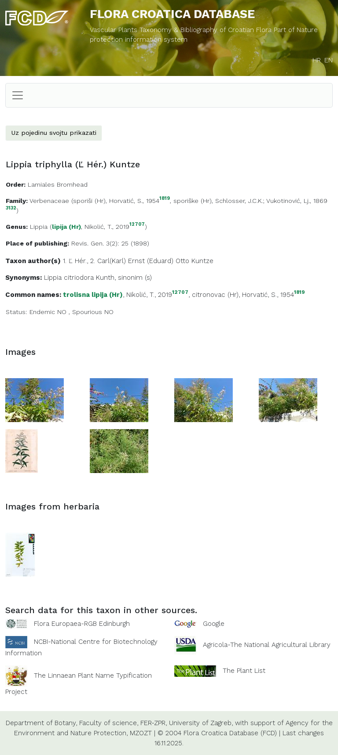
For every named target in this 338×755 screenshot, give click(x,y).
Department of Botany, (41, 723)
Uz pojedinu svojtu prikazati (53, 132)
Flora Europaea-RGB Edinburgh (82, 624)
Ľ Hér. (78, 261)
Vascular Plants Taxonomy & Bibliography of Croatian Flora (182, 30)
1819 (164, 198)
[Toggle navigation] (17, 95)
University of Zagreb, (201, 723)
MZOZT (141, 733)
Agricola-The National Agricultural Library (267, 645)
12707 (137, 224)
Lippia (39, 226)
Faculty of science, (108, 723)
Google (213, 624)
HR (316, 60)
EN (328, 60)
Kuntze (202, 261)
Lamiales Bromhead (58, 184)
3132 (11, 208)
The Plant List (244, 671)
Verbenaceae (49, 200)
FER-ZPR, (153, 723)
